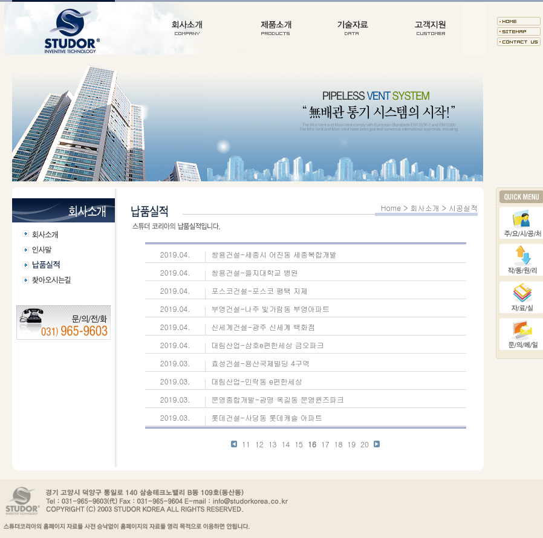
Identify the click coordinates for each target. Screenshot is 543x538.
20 (364, 444)
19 (351, 444)
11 (246, 444)
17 (325, 444)
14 (285, 444)
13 (272, 444)
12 (259, 444)
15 (298, 444)
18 (338, 444)
